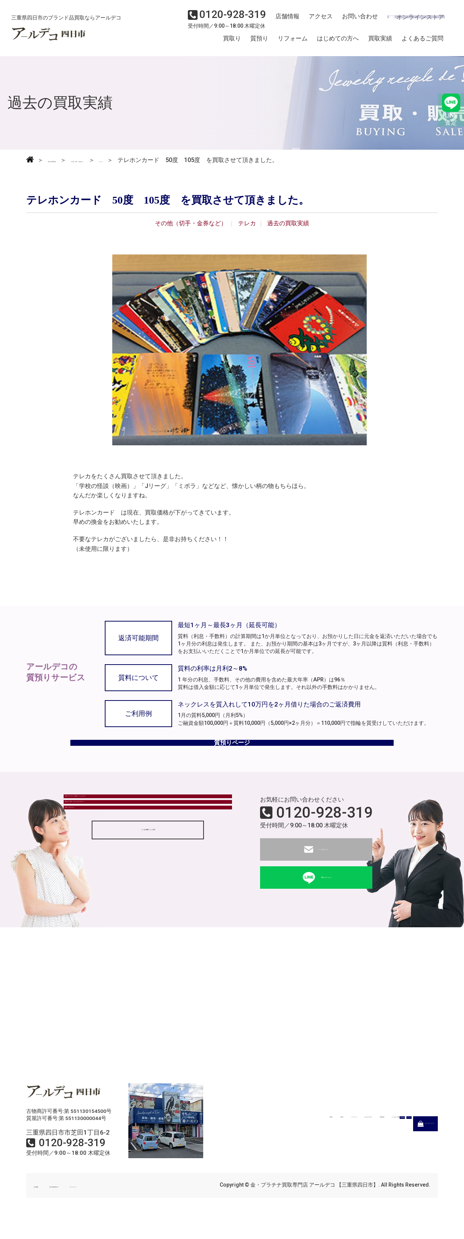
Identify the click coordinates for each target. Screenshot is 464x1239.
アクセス (316, 21)
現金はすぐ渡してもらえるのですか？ (120, 842)
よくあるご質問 (422, 42)
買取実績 (380, 42)
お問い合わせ (353, 21)
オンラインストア (411, 21)
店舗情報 (284, 21)
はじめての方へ (338, 42)
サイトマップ (134, 1204)
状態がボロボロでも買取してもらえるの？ (126, 822)
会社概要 (44, 1204)
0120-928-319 (324, 831)
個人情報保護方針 (87, 1204)
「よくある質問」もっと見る (148, 893)
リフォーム (293, 42)
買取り (232, 42)
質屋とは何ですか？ (96, 863)
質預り (259, 42)
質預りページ (232, 755)
